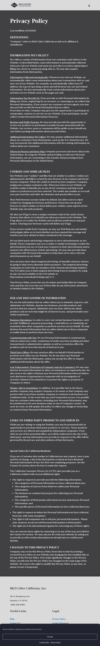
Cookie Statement (60, 623)
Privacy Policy (56, 642)
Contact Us (15, 465)
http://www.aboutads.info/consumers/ (41, 264)
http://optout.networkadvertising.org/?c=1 (32, 277)
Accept (50, 636)
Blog (12, 619)
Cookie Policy (44, 642)
